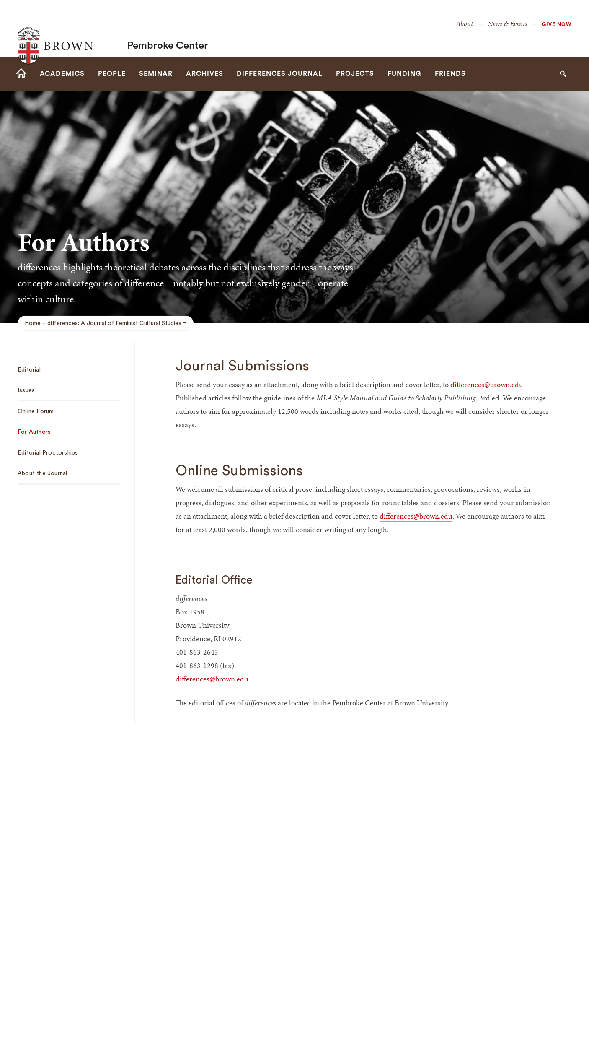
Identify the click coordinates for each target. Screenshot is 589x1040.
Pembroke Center (167, 28)
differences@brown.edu (486, 384)
